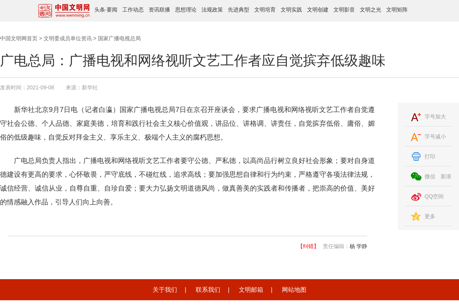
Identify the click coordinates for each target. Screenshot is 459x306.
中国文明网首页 (18, 38)
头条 (99, 10)
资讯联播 (159, 10)
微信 (430, 176)
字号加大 (435, 117)
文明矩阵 (397, 10)
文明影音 (344, 10)
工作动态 (133, 10)
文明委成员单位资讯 (68, 38)
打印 (430, 156)
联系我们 (208, 289)
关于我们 (165, 289)
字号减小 (435, 136)
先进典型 (238, 10)
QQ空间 (434, 196)
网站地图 (294, 289)
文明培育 (265, 10)
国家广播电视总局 (119, 38)
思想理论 (186, 10)
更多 (430, 216)
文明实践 (291, 10)
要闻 (112, 10)
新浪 (446, 176)
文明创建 (318, 10)
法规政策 (212, 10)
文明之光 (370, 10)
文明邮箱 (251, 289)
